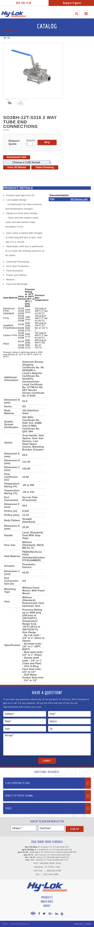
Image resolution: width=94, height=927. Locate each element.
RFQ (47, 142)
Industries (47, 901)
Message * (47, 744)
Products (47, 897)
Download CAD (16, 157)
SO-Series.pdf (78, 199)
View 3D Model (16, 167)
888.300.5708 (23, 3)
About (47, 905)
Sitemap (88, 924)
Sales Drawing (45, 167)
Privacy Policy (78, 924)
